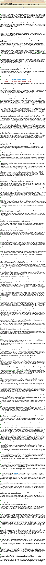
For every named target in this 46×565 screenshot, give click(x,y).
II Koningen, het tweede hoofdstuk (18, 79)
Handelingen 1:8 (16, 473)
